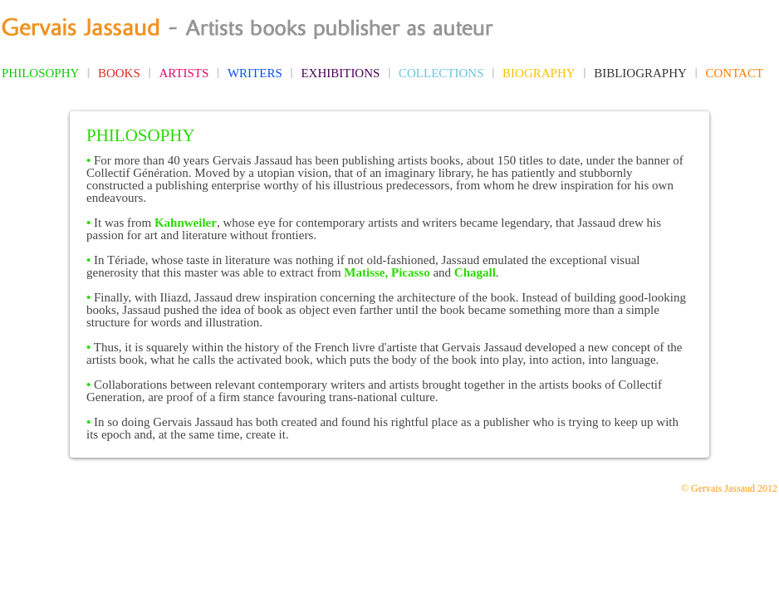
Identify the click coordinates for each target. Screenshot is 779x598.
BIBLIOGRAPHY (640, 73)
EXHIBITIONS (340, 73)
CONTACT (734, 73)
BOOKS (119, 73)
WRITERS (255, 73)
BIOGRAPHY (539, 73)
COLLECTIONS (441, 73)
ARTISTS (183, 73)
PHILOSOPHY (40, 73)
